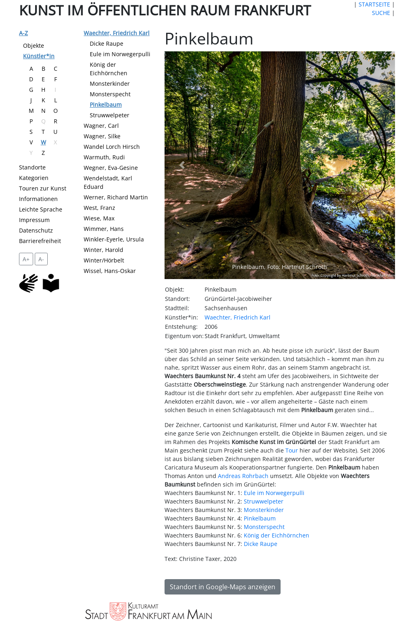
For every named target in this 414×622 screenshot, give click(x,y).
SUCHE (381, 13)
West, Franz (99, 208)
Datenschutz (36, 230)
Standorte (32, 167)
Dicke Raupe (106, 43)
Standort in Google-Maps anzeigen (222, 586)
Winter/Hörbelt (104, 260)
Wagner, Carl (101, 125)
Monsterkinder (110, 83)
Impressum (34, 220)
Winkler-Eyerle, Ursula (114, 239)
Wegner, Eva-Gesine (111, 167)
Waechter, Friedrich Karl (117, 33)
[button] (182, 165)
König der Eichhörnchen (276, 535)
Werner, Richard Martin (116, 197)
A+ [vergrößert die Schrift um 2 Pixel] (26, 259)
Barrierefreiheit (40, 241)
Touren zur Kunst (42, 188)
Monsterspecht (110, 94)
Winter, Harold (103, 250)
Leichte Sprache (40, 209)
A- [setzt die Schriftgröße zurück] (41, 259)
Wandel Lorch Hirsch (112, 146)
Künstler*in (39, 56)
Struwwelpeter (109, 115)
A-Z (23, 33)
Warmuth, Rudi (104, 157)
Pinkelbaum (106, 104)
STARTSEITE (374, 4)
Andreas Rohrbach (243, 476)
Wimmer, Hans (104, 229)
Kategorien (34, 178)
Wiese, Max (99, 218)
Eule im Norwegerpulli (120, 54)
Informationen (38, 199)
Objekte (33, 45)
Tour (291, 450)
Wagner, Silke (102, 136)
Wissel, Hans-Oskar (110, 271)
